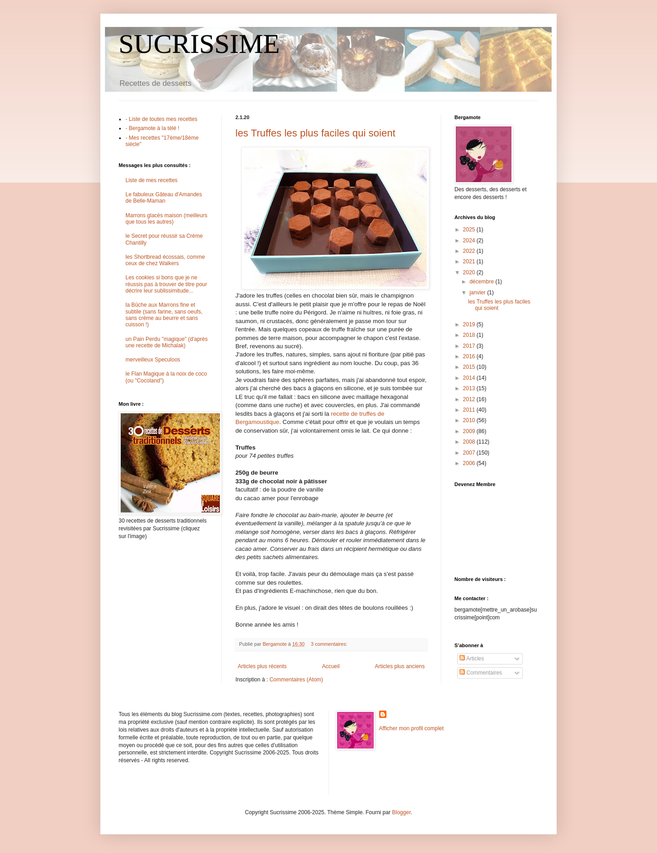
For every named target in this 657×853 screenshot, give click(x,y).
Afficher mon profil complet (411, 728)
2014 (470, 378)
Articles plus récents (262, 666)
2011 (470, 410)
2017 (470, 346)
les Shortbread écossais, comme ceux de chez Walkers (165, 260)
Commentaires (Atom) (296, 679)
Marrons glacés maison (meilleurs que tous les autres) (166, 218)
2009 (470, 431)
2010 (470, 420)
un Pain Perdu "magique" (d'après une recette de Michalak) (166, 342)
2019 (470, 324)
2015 (470, 367)
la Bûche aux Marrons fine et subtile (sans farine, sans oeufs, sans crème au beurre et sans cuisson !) (164, 315)
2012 (470, 399)
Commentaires (480, 673)
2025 (470, 229)
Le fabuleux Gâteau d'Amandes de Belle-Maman (163, 197)
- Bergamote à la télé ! (152, 128)
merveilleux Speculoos (152, 359)
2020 (470, 272)
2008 (470, 442)
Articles (471, 658)
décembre (482, 281)
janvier (478, 292)
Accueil (331, 666)
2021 (470, 261)
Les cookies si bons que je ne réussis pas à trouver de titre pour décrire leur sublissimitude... (166, 284)
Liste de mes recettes (151, 180)
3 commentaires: (330, 644)
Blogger (401, 812)
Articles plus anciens (400, 666)
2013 (470, 388)
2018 (470, 335)
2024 (470, 240)
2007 (470, 453)
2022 (470, 251)
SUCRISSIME (199, 44)
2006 (470, 463)
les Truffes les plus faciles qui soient (315, 133)
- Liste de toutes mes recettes (161, 119)
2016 (470, 356)
